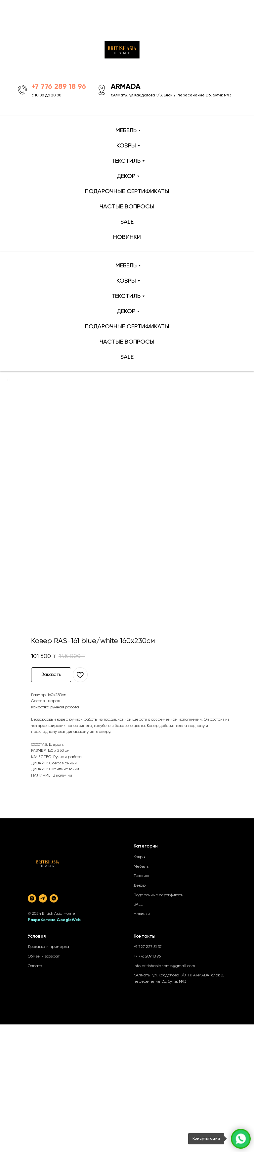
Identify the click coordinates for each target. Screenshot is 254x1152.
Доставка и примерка (48, 947)
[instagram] (32, 898)
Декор (140, 886)
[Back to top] (8, 380)
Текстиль (142, 876)
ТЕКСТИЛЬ (126, 161)
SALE (127, 222)
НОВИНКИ (127, 237)
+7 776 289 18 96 (147, 957)
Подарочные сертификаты (159, 895)
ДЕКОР (126, 176)
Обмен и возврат (44, 957)
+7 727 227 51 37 (148, 947)
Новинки (142, 914)
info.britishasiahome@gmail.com (164, 966)
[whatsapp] (54, 898)
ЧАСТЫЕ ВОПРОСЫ (127, 207)
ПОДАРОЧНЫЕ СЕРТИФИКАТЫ (127, 191)
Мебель (141, 867)
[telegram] (43, 898)
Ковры (139, 857)
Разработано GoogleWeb (54, 920)
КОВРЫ (126, 146)
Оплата (35, 966)
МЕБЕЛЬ (126, 131)
